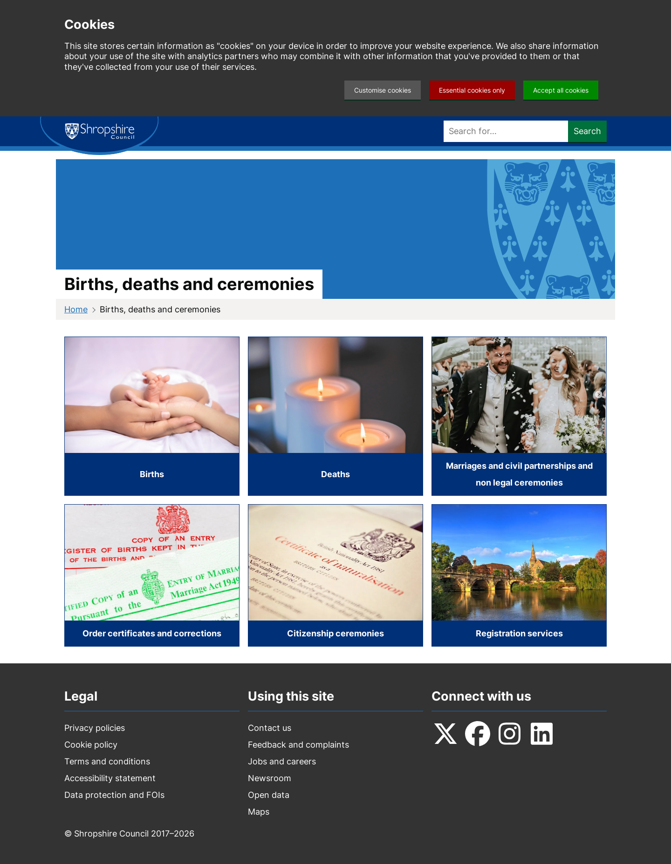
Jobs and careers (282, 761)
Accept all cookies (561, 90)
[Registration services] (519, 575)
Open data (268, 795)
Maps (258, 812)
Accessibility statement (110, 778)
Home (76, 309)
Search (587, 131)
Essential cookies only (472, 90)
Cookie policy (90, 744)
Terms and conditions (107, 761)
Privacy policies (94, 728)
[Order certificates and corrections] (152, 575)
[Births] (152, 416)
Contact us (269, 728)
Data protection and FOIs (114, 795)
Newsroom (269, 778)
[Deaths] (335, 416)
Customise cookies (382, 90)
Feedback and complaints (298, 744)
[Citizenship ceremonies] (335, 575)
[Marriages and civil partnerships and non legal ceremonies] (519, 416)
